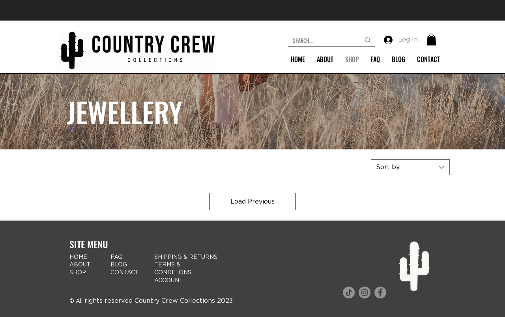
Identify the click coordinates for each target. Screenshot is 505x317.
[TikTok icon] (349, 292)
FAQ (116, 257)
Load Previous (252, 201)
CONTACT (124, 272)
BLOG (118, 265)
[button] (431, 39)
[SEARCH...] (320, 41)
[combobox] (410, 167)
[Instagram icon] (364, 292)
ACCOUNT (168, 280)
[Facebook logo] (380, 292)
